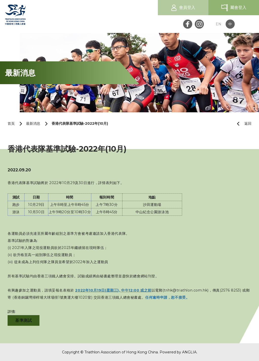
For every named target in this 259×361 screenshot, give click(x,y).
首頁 (11, 123)
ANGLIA (189, 352)
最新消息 (33, 123)
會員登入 (187, 7)
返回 (242, 123)
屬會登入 (238, 7)
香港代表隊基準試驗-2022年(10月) (80, 123)
